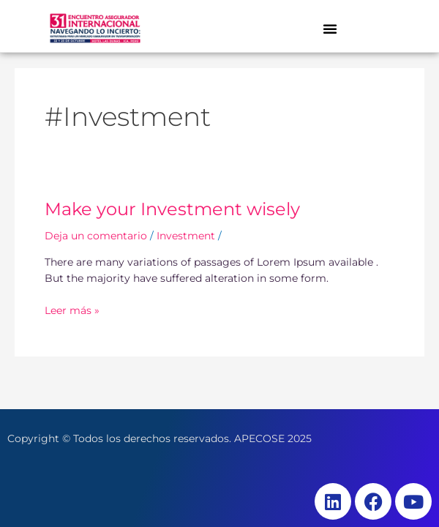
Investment (186, 236)
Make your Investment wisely (172, 209)
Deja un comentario (96, 236)
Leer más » (72, 309)
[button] (330, 29)
